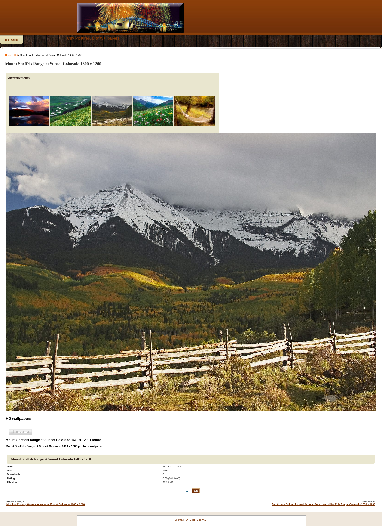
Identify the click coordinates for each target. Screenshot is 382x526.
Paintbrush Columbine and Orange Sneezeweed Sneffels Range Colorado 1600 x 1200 (323, 504)
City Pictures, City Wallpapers (93, 38)
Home (8, 55)
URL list (190, 519)
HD (16, 55)
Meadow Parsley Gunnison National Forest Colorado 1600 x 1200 (45, 504)
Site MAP (202, 519)
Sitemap (179, 519)
